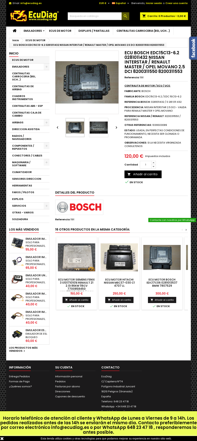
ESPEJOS (17, 199)
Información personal (68, 376)
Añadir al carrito (142, 174)
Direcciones (62, 391)
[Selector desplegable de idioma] (121, 3)
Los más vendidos (24, 229)
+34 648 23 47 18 (126, 406)
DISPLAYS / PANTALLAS (93, 31)
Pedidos (60, 381)
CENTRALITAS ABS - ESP (27, 106)
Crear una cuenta (176, 3)
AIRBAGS (17, 122)
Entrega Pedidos (19, 376)
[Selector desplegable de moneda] (104, 3)
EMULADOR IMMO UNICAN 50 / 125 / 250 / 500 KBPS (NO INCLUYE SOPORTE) (37, 239)
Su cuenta (63, 367)
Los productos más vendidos (23, 350)
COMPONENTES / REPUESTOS (23, 147)
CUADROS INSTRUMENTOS (22, 97)
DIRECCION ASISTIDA (26, 129)
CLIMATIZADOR (22, 172)
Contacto (110, 367)
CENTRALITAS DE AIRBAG (23, 87)
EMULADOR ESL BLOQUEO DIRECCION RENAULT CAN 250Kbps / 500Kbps (37, 330)
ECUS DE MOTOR (60, 31)
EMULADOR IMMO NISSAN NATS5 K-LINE (37, 293)
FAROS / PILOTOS (23, 192)
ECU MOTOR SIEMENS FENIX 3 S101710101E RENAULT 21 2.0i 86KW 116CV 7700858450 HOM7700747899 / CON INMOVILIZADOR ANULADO (76, 287)
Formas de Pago (19, 381)
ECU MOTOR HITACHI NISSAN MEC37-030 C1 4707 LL (119, 283)
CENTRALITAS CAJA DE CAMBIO (26, 114)
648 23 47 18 (140, 427)
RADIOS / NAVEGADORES (22, 137)
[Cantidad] (145, 165)
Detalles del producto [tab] (74, 192)
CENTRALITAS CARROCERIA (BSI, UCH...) (143, 31)
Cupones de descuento (70, 396)
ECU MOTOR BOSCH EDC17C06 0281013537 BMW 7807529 (162, 283)
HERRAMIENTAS (22, 185)
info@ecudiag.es (70, 427)
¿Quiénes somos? (20, 386)
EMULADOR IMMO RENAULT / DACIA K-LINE (37, 312)
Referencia (131, 77)
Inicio (13, 53)
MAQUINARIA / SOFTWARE (21, 163)
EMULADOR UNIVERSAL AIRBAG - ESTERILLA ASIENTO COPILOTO (37, 275)
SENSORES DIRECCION (26, 179)
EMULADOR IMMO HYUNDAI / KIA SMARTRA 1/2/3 (37, 257)
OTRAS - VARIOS (23, 212)
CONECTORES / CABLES (27, 155)
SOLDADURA (20, 219)
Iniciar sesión (154, 3)
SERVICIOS (19, 206)
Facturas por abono (67, 386)
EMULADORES (33, 31)
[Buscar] (98, 16)
